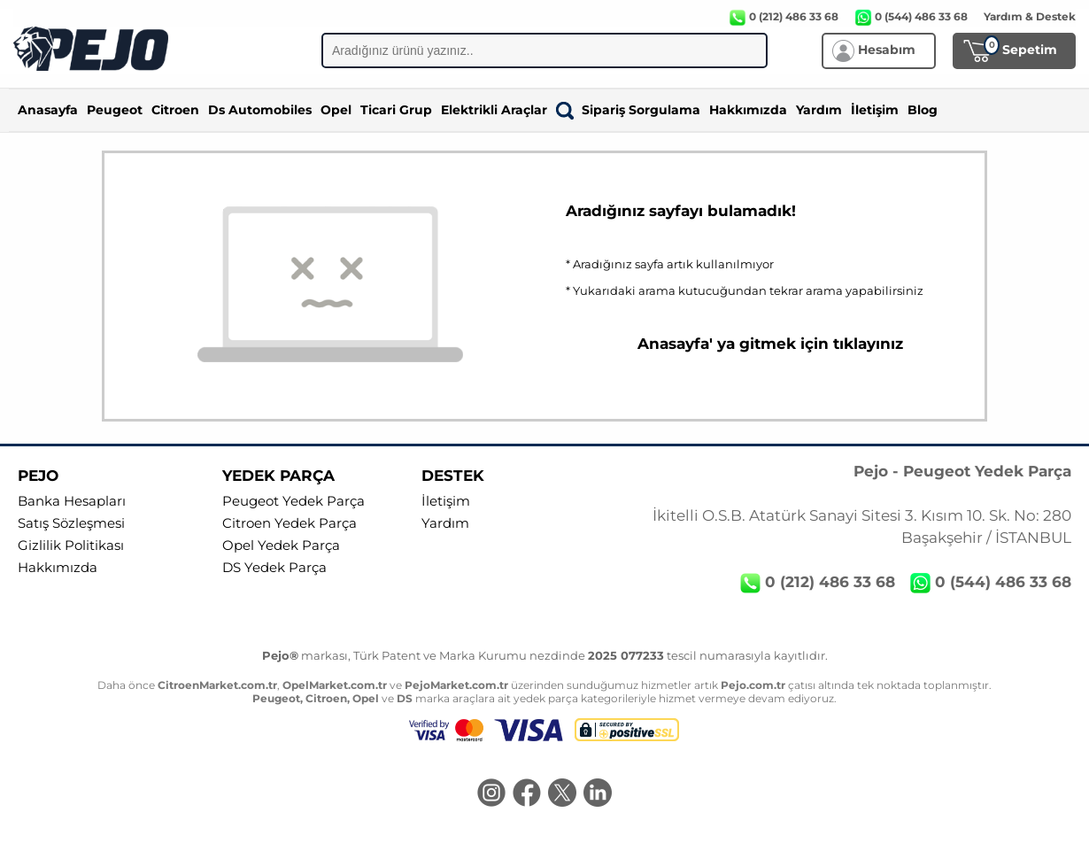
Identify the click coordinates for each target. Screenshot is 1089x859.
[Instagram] (491, 794)
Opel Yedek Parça (281, 545)
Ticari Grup (396, 110)
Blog (923, 110)
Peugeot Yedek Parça (293, 501)
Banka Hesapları (72, 501)
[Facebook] (527, 794)
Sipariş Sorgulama (628, 110)
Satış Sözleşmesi (71, 523)
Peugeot (115, 110)
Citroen (175, 110)
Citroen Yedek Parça (289, 523)
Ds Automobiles (260, 110)
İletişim (875, 110)
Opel (336, 110)
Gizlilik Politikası (71, 545)
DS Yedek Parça (274, 568)
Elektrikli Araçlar (494, 110)
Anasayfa (48, 110)
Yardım (819, 110)
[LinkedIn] (597, 794)
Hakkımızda (748, 110)
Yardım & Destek (1030, 16)
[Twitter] (562, 794)
